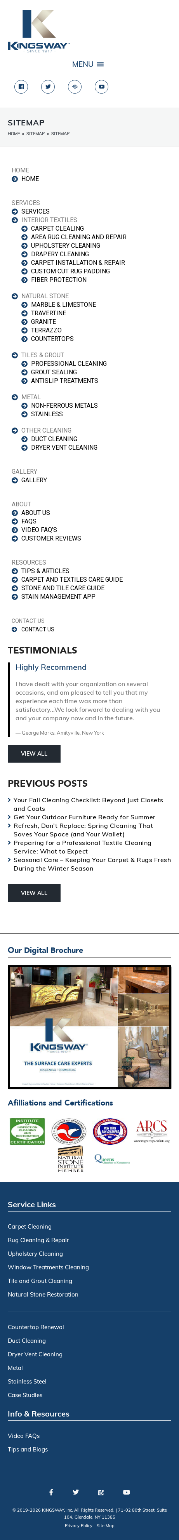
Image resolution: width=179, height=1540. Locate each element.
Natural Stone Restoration (43, 1294)
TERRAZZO (46, 330)
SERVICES (35, 211)
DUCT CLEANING (54, 439)
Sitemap (35, 133)
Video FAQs (24, 1435)
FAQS (28, 521)
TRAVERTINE (48, 313)
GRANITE (43, 321)
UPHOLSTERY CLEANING (65, 245)
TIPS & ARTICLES (45, 571)
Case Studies (25, 1395)
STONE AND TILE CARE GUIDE (62, 588)
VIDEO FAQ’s (39, 530)
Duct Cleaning (27, 1340)
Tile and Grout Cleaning (40, 1280)
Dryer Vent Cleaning (35, 1354)
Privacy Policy (78, 1525)
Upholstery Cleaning (35, 1253)
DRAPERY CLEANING (60, 254)
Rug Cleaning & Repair (38, 1240)
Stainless (47, 414)
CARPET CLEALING (57, 228)
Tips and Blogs (28, 1449)
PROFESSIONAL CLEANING (69, 363)
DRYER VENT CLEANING (64, 447)
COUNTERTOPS (52, 338)
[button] (83, 64)
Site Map (106, 1525)
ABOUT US (35, 512)
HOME (30, 179)
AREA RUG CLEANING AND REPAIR (79, 237)
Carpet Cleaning (30, 1226)
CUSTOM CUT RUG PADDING (70, 271)
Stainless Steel (27, 1381)
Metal (15, 1367)
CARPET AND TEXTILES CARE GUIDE (72, 579)
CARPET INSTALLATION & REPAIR (78, 262)
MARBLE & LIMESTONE (63, 304)
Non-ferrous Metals (64, 405)
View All (34, 753)
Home (14, 133)
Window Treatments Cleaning (48, 1267)
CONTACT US (37, 629)
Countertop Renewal (36, 1327)
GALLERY (34, 480)
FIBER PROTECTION (59, 279)
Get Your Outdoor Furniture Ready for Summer (85, 817)
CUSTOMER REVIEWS (51, 538)
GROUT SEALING (54, 372)
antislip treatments (64, 380)
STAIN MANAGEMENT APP (58, 596)
